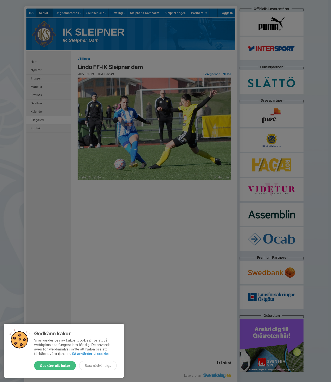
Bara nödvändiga (98, 365)
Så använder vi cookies (91, 354)
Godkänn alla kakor (55, 365)
